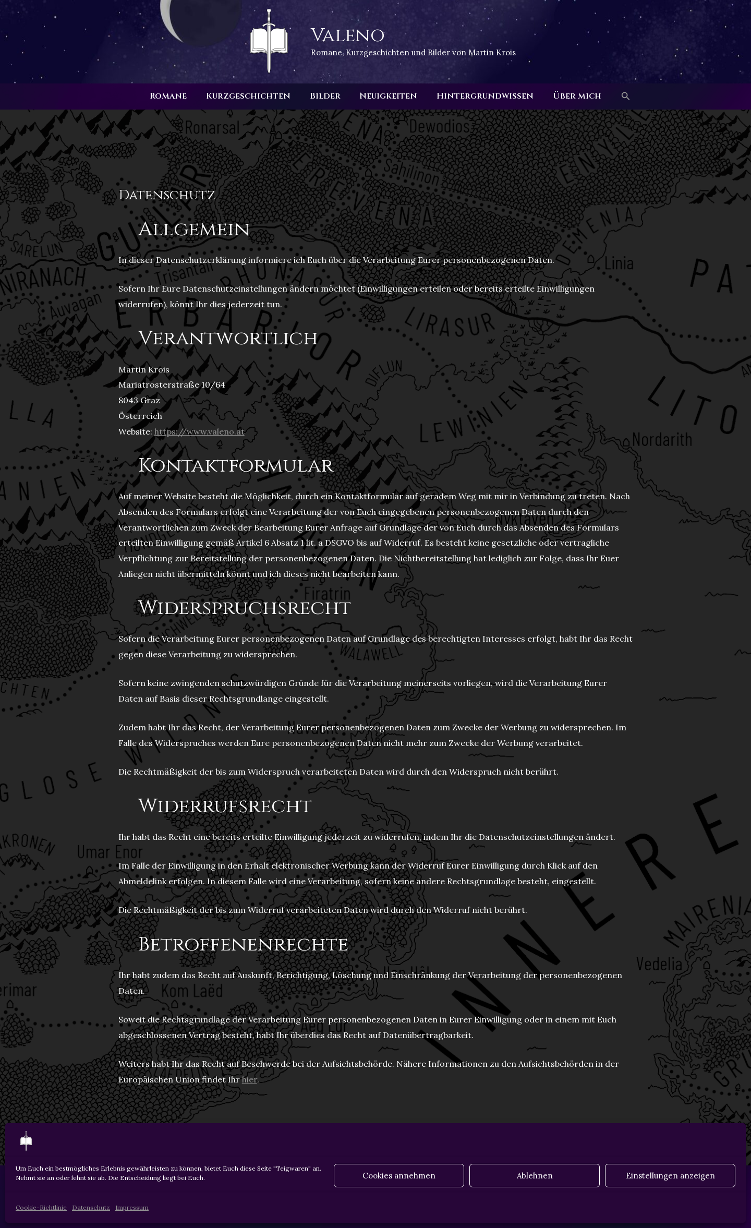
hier (249, 1079)
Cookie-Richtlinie (41, 1207)
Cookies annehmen (398, 1176)
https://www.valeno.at (199, 431)
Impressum (132, 1207)
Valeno (348, 35)
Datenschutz (91, 1207)
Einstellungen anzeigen (670, 1176)
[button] (618, 96)
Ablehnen (535, 1176)
